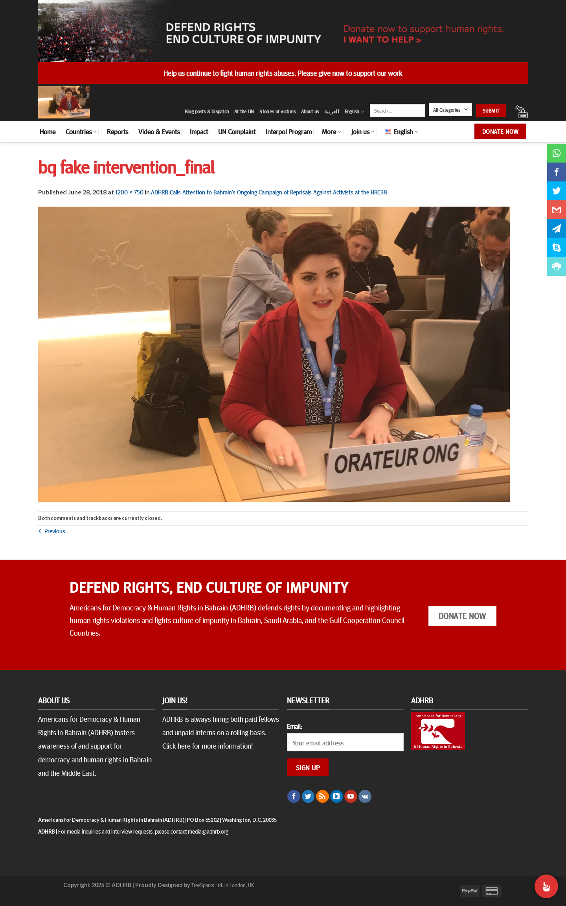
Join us (363, 131)
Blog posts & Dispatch (207, 111)
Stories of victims (277, 111)
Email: (294, 726)
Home (47, 131)
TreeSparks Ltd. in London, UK (222, 885)
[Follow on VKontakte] (364, 796)
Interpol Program (289, 131)
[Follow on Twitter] (308, 796)
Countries (81, 131)
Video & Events (159, 131)
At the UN (244, 111)
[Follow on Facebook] (293, 796)
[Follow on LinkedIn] (336, 796)
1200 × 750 (129, 191)
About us (310, 111)
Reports (117, 131)
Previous (51, 530)
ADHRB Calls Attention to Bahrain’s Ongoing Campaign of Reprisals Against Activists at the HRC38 (269, 191)
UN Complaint (236, 131)
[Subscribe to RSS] (322, 796)
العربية (331, 111)
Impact (199, 131)
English (354, 111)
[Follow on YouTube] (350, 796)
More (331, 131)
